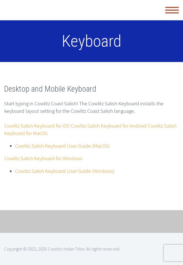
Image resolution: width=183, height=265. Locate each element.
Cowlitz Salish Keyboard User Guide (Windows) (65, 171)
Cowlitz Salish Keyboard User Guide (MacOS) (62, 145)
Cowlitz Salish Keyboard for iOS (37, 125)
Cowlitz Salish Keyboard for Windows (43, 158)
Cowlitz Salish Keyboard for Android (109, 125)
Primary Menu (172, 10)
